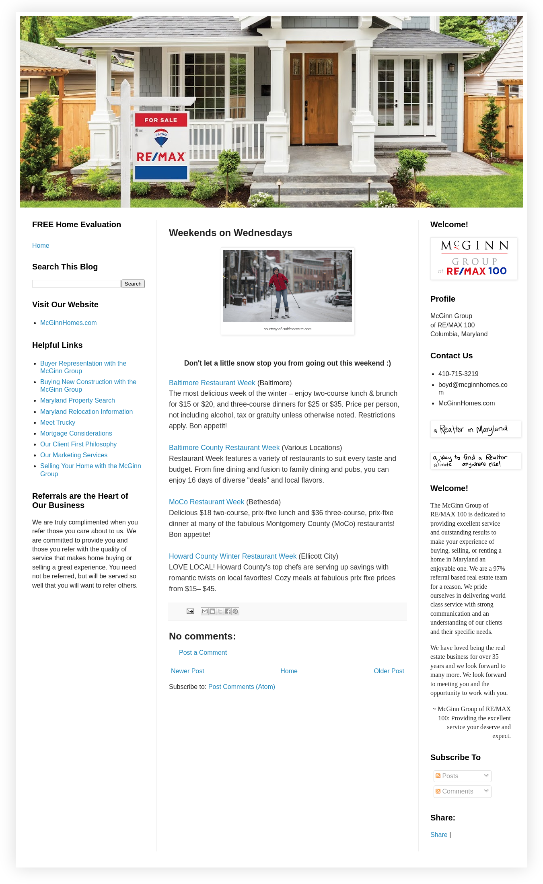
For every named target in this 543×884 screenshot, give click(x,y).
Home (289, 671)
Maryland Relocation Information (86, 411)
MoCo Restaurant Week (206, 502)
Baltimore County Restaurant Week (224, 448)
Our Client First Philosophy (78, 444)
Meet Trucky (57, 422)
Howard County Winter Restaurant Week (232, 556)
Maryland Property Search (77, 400)
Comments (454, 791)
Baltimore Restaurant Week (212, 383)
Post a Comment (203, 652)
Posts (447, 776)
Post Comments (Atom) (241, 686)
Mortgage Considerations (76, 433)
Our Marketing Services (73, 455)
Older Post (389, 671)
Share (439, 834)
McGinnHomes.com (68, 322)
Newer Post (187, 671)
